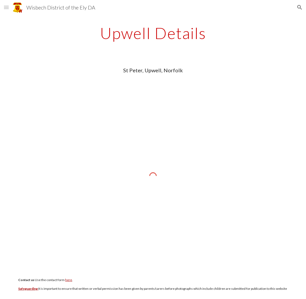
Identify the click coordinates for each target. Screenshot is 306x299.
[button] (6, 7)
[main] (153, 33)
